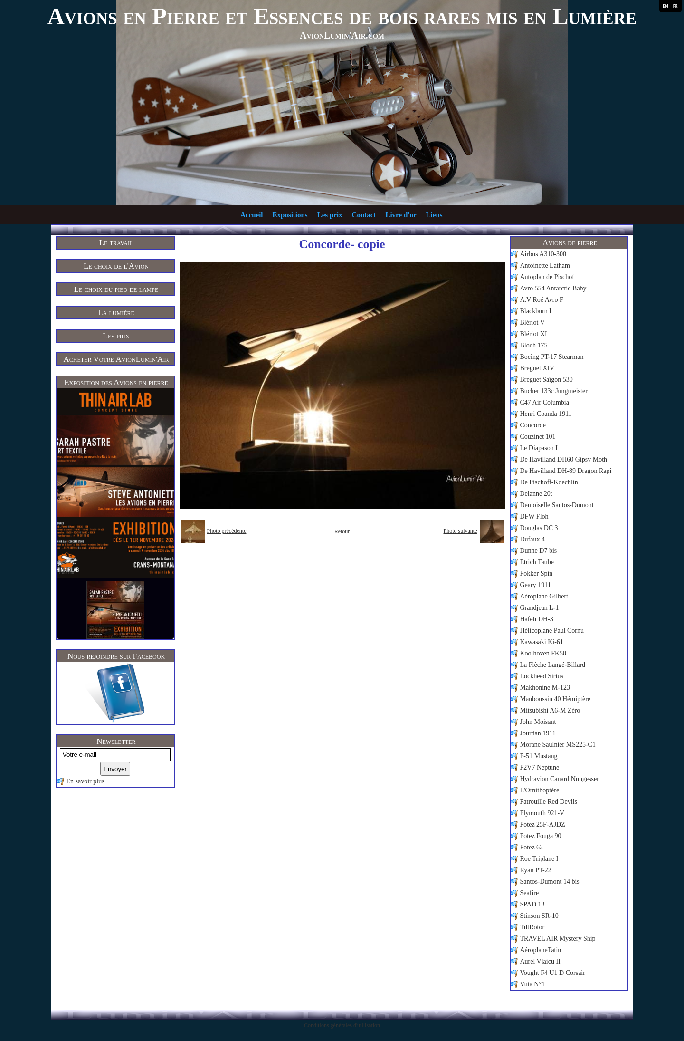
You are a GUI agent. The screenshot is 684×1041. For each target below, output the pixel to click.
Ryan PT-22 (535, 870)
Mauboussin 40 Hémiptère (555, 699)
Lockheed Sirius (541, 676)
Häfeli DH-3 (536, 619)
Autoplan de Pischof (547, 276)
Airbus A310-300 (543, 254)
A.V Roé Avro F (541, 299)
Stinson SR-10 (539, 915)
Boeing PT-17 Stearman (552, 356)
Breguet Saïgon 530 (546, 379)
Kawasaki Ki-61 (541, 642)
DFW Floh (534, 516)
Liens (434, 215)
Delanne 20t (536, 493)
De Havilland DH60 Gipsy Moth (564, 459)
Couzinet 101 (538, 436)
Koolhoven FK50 (543, 653)
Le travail (116, 242)
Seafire (529, 892)
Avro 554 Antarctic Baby (553, 288)
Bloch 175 (534, 345)
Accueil (251, 215)
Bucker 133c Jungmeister (554, 391)
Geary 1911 (535, 584)
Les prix (329, 215)
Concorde (533, 425)
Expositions (289, 215)
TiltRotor (532, 927)
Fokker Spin (536, 573)
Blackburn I (535, 311)
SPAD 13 (532, 904)
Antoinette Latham (545, 265)
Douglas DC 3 (539, 527)
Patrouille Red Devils (549, 801)
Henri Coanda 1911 (546, 413)
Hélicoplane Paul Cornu (552, 630)
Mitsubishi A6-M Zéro (550, 710)
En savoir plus (85, 781)
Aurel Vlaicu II (540, 961)
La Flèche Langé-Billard (553, 664)
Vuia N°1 (532, 984)
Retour (342, 531)
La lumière (116, 312)
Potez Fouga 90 (540, 835)
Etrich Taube (537, 562)
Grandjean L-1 (539, 607)
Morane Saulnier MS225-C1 (558, 744)
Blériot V (532, 322)
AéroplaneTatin (540, 950)
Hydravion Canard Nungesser (559, 778)
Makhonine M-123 (545, 687)
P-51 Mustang (539, 756)
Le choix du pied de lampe (116, 289)
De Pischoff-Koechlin (549, 482)
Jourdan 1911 (538, 733)
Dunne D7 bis (538, 550)
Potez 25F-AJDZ (542, 824)
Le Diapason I (539, 448)
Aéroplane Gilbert (544, 596)
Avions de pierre (569, 242)
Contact (364, 215)
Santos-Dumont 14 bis (550, 881)
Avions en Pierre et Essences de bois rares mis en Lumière (342, 16)
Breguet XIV (537, 368)
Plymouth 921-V (542, 813)
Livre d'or (400, 215)
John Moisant (538, 721)
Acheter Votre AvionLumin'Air (116, 359)
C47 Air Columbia (544, 402)
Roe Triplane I (539, 858)
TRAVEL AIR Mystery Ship (558, 938)
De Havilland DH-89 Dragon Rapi (566, 470)
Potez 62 (531, 847)
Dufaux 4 (532, 539)
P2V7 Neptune (540, 767)
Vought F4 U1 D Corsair (552, 972)
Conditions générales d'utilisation (342, 1025)
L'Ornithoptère (540, 790)
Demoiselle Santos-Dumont (557, 505)
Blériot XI (533, 333)
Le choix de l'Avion (116, 265)
